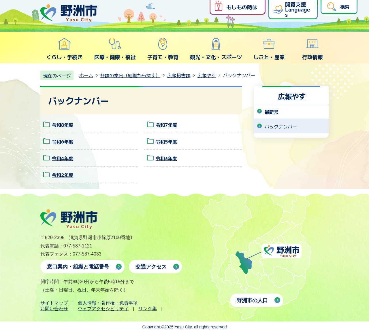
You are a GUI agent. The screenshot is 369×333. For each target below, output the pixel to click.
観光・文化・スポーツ (216, 48)
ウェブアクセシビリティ (103, 308)
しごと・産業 (269, 48)
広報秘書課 (178, 75)
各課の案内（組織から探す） (130, 75)
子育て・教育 (162, 48)
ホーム (86, 75)
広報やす (206, 75)
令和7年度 (166, 124)
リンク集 (147, 308)
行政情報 (312, 48)
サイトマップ (54, 302)
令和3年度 (166, 158)
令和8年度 (62, 124)
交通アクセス (151, 267)
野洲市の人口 (252, 300)
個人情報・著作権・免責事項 (108, 302)
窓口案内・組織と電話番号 (78, 267)
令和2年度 (62, 174)
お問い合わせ (54, 308)
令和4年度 (62, 158)
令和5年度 (166, 141)
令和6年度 (62, 141)
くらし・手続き (64, 48)
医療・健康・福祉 (114, 48)
